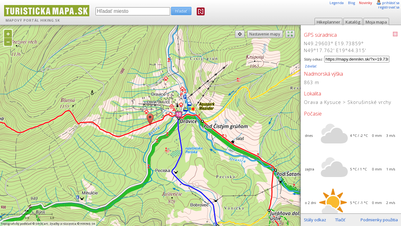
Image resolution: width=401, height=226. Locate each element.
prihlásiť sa (390, 3)
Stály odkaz (315, 220)
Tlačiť (340, 220)
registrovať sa (388, 7)
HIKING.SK (50, 20)
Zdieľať (310, 66)
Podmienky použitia (379, 220)
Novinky (365, 3)
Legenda (337, 3)
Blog (351, 3)
